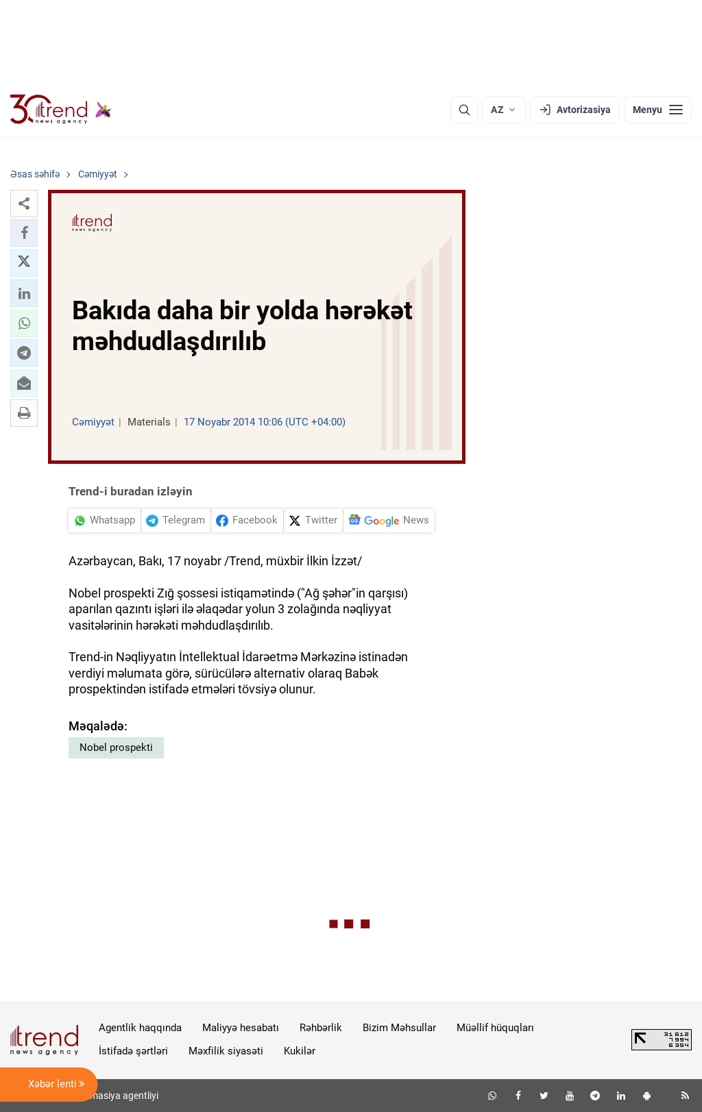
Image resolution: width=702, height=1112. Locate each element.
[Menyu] (658, 109)
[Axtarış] (464, 109)
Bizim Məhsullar (399, 1028)
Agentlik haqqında (140, 1028)
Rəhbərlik (321, 1028)
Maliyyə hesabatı (240, 1028)
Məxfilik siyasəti (226, 1051)
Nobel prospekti (116, 747)
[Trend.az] (61, 110)
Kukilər (299, 1051)
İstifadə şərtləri (133, 1051)
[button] (24, 203)
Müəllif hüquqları (495, 1028)
